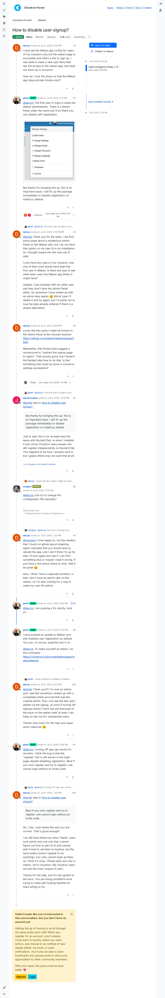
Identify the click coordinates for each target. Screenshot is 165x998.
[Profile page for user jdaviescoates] (16, 400)
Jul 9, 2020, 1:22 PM (51, 535)
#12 (74, 792)
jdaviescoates (30, 398)
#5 (74, 398)
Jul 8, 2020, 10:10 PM (58, 398)
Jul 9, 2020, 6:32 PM (57, 630)
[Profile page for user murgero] (16, 489)
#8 (74, 603)
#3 (74, 232)
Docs (139, 7)
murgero (27, 486)
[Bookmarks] (4, 29)
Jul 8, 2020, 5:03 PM (51, 45)
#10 (74, 684)
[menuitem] (161, 3)
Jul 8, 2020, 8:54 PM (51, 325)
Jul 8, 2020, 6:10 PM (51, 232)
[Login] (161, 3)
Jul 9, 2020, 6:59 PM (57, 744)
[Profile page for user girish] (16, 100)
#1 (75, 45)
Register (21, 976)
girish (26, 98)
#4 (74, 325)
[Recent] (4, 10)
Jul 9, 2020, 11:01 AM (43, 490)
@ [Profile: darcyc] (28, 102)
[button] (4, 987)
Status (120, 7)
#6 (74, 486)
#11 (74, 744)
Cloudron (32, 464)
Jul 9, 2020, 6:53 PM (51, 684)
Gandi (43, 464)
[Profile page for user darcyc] (16, 48)
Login (32, 976)
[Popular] (4, 23)
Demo (129, 7)
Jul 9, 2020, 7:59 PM (51, 792)
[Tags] (4, 16)
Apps (110, 7)
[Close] (72, 914)
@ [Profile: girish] (27, 236)
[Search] (4, 36)
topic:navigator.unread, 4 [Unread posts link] (100, 101)
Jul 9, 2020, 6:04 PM (57, 603)
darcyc (26, 45)
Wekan (29, 37)
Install (147, 7)
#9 (74, 630)
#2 (74, 98)
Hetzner (52, 464)
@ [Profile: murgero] (29, 540)
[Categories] (4, 3)
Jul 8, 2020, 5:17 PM (57, 98)
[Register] (161, 10)
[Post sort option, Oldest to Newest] (103, 51)
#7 (74, 535)
